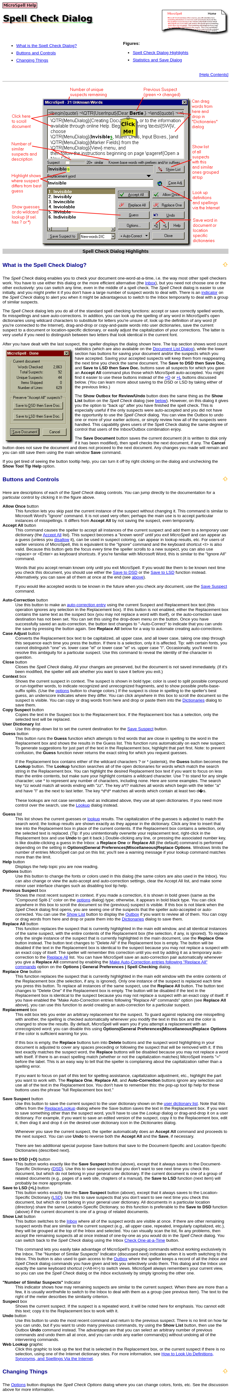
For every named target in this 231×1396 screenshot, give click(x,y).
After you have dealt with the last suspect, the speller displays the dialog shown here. (83, 344)
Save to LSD (162, 572)
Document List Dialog (173, 348)
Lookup (83, 805)
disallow (61, 539)
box (14, 676)
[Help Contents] (213, 74)
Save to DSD (125, 572)
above (138, 577)
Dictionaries (193, 700)
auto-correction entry (86, 604)
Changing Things (32, 60)
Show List (76, 914)
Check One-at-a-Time (144, 1240)
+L (179, 377)
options (62, 690)
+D (167, 377)
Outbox (132, 914)
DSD (57, 1168)
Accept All (52, 534)
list (21, 724)
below (160, 400)
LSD (57, 1197)
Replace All (57, 957)
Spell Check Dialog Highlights (160, 52)
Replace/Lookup (60, 1108)
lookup (94, 818)
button (20, 506)
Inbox (150, 283)
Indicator (41, 1282)
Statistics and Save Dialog (157, 60)
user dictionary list (181, 1103)
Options (18, 1384)
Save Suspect (214, 586)
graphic (23, 1344)
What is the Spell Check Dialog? (46, 45)
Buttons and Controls (36, 53)
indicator (209, 292)
